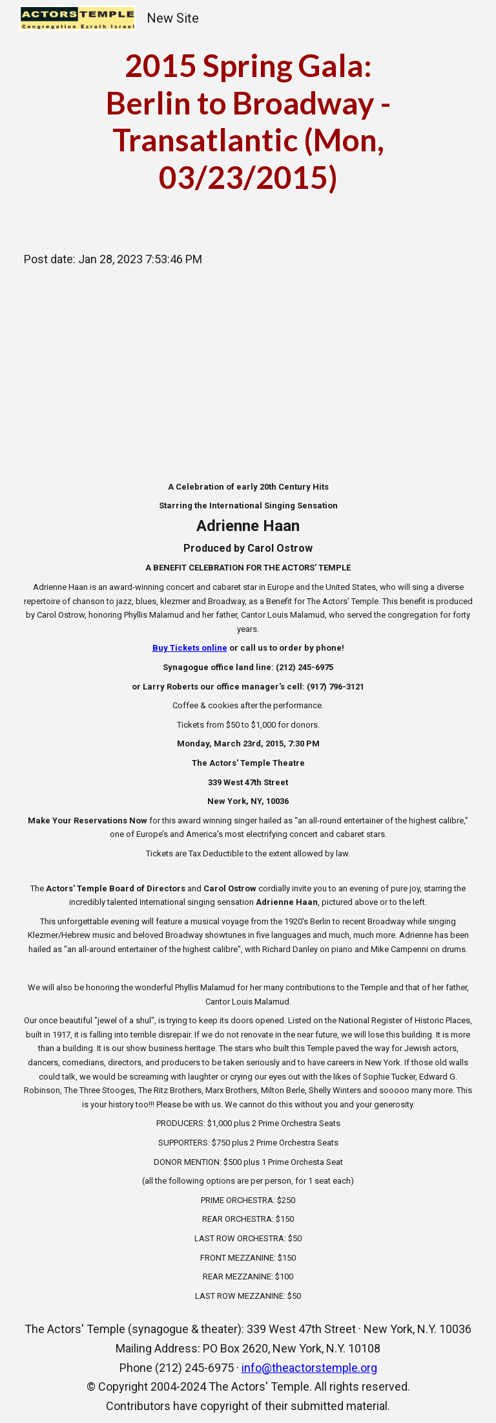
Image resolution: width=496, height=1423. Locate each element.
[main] (248, 121)
